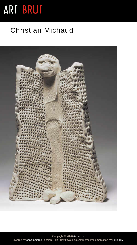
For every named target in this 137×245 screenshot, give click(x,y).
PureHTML (118, 239)
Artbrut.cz (79, 236)
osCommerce (34, 239)
